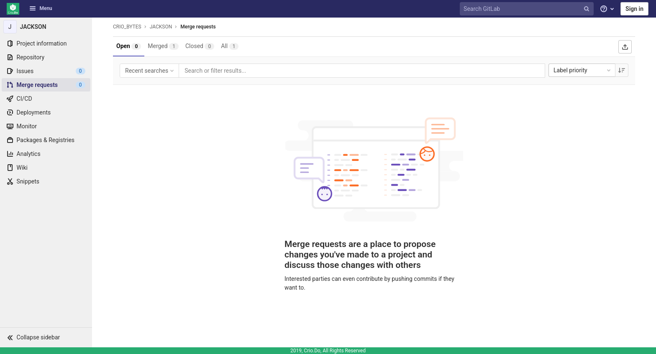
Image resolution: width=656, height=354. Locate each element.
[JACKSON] (46, 26)
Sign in (634, 8)
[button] (46, 337)
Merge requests (197, 27)
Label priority (583, 70)
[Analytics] (46, 153)
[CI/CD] (46, 98)
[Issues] (46, 71)
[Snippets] (46, 181)
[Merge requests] (46, 85)
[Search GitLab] (528, 9)
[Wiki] (46, 167)
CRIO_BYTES (127, 27)
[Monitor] (46, 126)
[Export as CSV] (625, 46)
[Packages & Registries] (46, 140)
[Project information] (46, 43)
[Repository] (46, 57)
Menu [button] (40, 8)
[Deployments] (46, 112)
